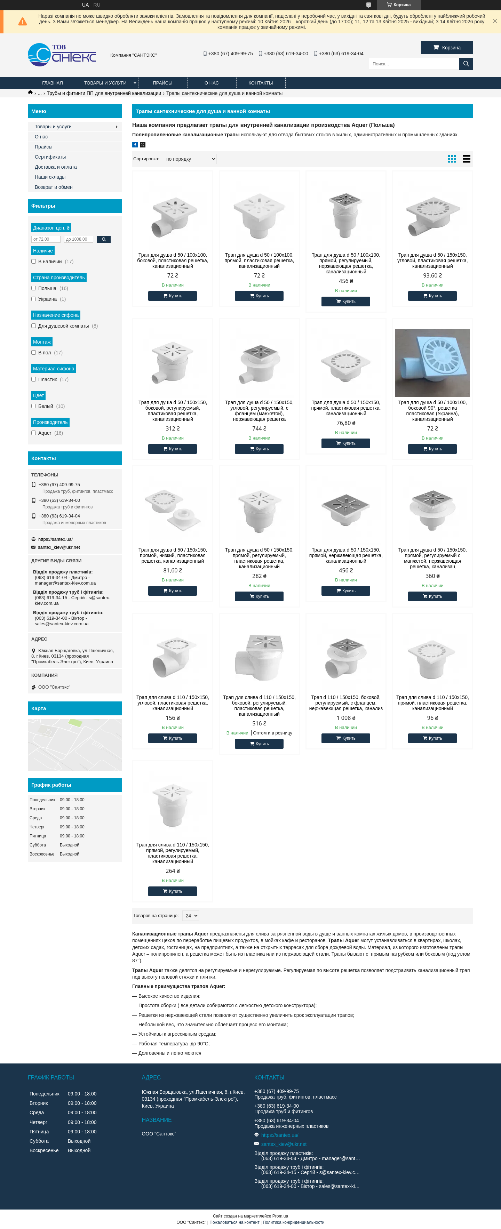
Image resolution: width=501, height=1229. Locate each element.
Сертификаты (50, 157)
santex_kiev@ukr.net (59, 547)
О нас (212, 83)
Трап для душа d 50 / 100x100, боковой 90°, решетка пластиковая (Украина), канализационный (432, 411)
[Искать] (466, 64)
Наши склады (50, 177)
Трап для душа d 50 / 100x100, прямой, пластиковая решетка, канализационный (259, 260)
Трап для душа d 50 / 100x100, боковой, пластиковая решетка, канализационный (172, 260)
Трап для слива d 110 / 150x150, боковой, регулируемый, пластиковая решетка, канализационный (259, 705)
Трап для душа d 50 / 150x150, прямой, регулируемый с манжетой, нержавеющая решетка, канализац (432, 558)
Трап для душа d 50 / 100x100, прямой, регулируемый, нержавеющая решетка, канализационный (346, 263)
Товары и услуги (105, 83)
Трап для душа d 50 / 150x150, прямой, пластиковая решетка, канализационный (346, 408)
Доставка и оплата (56, 167)
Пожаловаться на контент (234, 1222)
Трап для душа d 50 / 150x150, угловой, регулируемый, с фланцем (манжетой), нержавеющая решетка (259, 411)
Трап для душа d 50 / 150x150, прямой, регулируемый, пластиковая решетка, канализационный (259, 558)
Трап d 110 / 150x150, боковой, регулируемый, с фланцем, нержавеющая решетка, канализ (346, 702)
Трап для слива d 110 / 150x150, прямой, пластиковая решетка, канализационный (432, 702)
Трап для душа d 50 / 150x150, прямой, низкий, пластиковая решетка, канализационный (172, 555)
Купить (175, 296)
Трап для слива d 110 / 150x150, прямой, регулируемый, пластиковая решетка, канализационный (172, 853)
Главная (52, 83)
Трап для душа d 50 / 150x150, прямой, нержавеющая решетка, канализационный (346, 555)
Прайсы (162, 83)
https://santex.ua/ (55, 539)
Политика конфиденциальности (293, 1222)
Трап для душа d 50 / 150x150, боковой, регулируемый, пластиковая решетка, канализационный (172, 411)
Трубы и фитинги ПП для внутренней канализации (104, 93)
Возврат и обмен (54, 187)
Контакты (260, 83)
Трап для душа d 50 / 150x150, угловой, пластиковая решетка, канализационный (432, 260)
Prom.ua (280, 1216)
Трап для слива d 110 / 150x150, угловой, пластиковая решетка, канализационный (172, 702)
